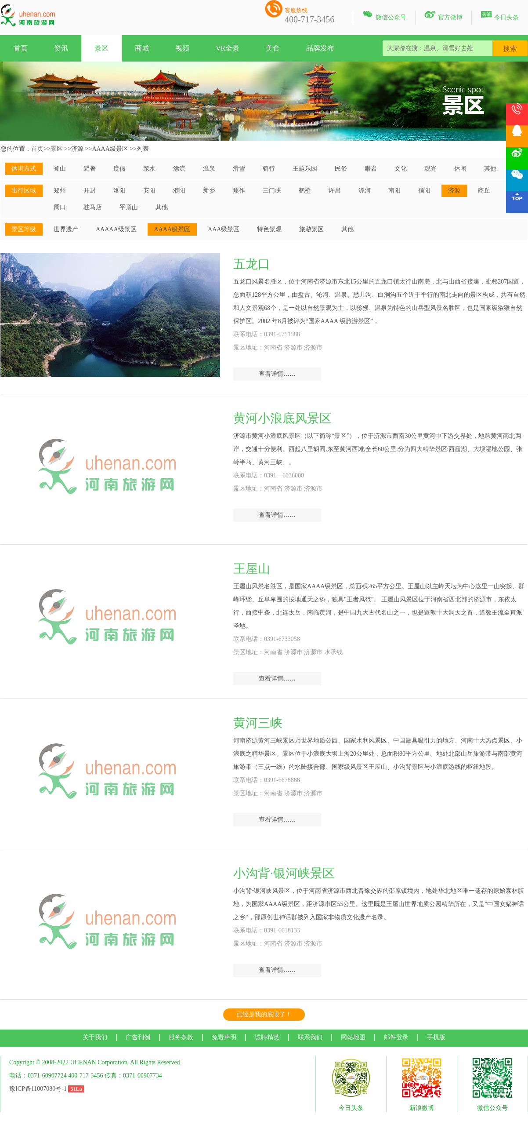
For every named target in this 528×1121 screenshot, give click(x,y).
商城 (142, 48)
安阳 (149, 190)
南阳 (394, 190)
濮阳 (179, 190)
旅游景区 (311, 229)
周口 (60, 207)
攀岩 (371, 168)
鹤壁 (305, 190)
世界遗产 (66, 229)
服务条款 (181, 1037)
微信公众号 (384, 16)
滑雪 (239, 168)
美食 (273, 48)
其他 (490, 168)
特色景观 (269, 229)
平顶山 (128, 207)
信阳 (424, 190)
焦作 (239, 190)
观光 (430, 168)
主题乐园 (305, 168)
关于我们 (95, 1037)
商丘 (484, 190)
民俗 (341, 168)
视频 (182, 48)
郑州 (60, 190)
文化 (400, 168)
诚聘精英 (267, 1037)
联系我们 (310, 1037)
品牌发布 (320, 48)
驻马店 (92, 207)
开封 (89, 190)
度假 (119, 168)
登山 (60, 168)
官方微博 (443, 16)
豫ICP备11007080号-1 (38, 1088)
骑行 (269, 168)
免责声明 (224, 1037)
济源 (77, 149)
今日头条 (500, 16)
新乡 (209, 190)
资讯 (61, 48)
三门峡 (272, 190)
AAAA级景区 (110, 149)
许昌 (335, 190)
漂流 (179, 168)
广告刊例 (138, 1037)
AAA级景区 (223, 229)
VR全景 (227, 48)
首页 (21, 48)
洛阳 (119, 190)
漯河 (364, 190)
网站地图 (353, 1037)
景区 (101, 48)
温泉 (209, 168)
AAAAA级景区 (116, 229)
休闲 (460, 168)
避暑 (89, 168)
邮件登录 (396, 1037)
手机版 (436, 1037)
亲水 (149, 168)
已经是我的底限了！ (264, 1014)
